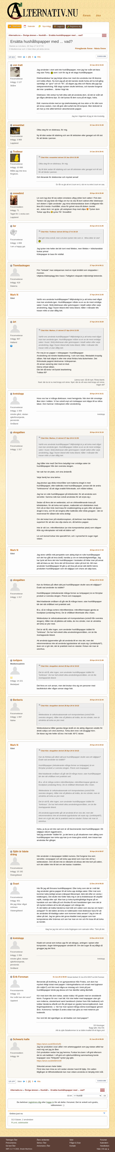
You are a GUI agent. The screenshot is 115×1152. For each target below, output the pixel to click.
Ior (14, 226)
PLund (14, 1122)
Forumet (103, 1140)
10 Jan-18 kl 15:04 (97, 65)
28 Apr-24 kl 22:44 (96, 700)
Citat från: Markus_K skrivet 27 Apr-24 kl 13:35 (60, 330)
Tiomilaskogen (21, 265)
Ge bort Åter (10, 1146)
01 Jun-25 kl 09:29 (96, 1039)
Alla (38, 57)
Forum (87, 15)
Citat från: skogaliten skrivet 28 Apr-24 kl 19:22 (60, 666)
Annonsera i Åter (43, 1146)
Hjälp (98, 1149)
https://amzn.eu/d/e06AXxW (49, 1061)
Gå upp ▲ (105, 1149)
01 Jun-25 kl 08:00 (60, 977)
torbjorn (17, 660)
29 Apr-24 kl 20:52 (96, 745)
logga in (50, 1102)
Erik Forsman (20, 977)
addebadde (23, 1122)
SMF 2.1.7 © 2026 (12, 1149)
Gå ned (12, 57)
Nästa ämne (100, 48)
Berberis (18, 700)
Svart (16, 883)
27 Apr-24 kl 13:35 (96, 295)
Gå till (69, 1095)
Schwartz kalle (21, 1039)
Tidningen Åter (11, 1140)
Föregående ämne (83, 48)
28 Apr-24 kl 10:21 (96, 394)
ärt (14, 322)
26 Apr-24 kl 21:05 (96, 226)
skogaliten (19, 432)
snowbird (18, 193)
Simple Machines (26, 1149)
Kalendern (104, 1143)
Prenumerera (11, 1143)
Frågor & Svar (75, 1143)
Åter (98, 15)
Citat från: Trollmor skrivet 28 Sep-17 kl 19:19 (59, 232)
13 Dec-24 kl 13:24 (97, 938)
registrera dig (34, 1102)
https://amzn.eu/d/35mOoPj (49, 1044)
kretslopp (18, 393)
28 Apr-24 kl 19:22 (96, 580)
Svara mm (101, 56)
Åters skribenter (43, 1140)
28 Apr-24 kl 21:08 (96, 660)
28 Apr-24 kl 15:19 (96, 432)
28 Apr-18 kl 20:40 (96, 193)
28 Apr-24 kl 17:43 (96, 550)
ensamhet (18, 125)
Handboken (104, 1146)
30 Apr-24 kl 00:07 (96, 851)
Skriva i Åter (41, 1143)
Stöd (71, 1140)
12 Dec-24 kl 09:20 (97, 883)
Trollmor (18, 151)
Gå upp (12, 1081)
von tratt (18, 65)
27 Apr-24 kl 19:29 (96, 322)
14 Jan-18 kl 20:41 (97, 151)
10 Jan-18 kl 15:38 (97, 125)
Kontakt (72, 1146)
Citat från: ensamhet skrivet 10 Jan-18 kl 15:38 (60, 157)
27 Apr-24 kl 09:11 (96, 265)
